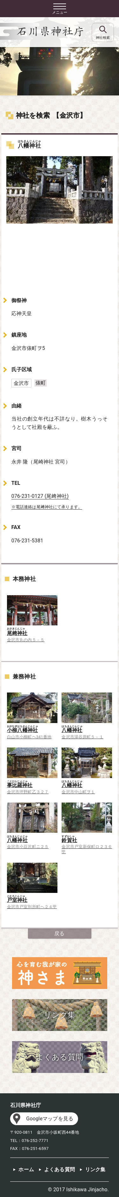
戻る (59, 933)
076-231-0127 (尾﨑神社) (40, 496)
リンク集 (95, 1169)
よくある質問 (59, 1169)
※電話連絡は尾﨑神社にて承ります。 (46, 507)
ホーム (26, 1169)
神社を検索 (33, 115)
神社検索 (103, 38)
